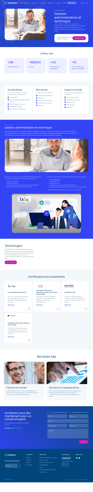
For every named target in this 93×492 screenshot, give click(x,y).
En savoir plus (11, 262)
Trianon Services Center (67, 471)
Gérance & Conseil (43, 469)
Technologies (42, 2)
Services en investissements (46, 472)
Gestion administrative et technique (48, 467)
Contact (64, 2)
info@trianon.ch (65, 475)
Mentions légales (69, 489)
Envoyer (83, 451)
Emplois (28, 472)
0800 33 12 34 (16, 438)
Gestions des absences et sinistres (47, 479)
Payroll (41, 477)
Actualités (57, 2)
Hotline (82, 2)
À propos (28, 467)
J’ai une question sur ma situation (58, 422)
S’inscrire (8, 475)
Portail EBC (71, 2)
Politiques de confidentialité (82, 489)
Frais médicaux (43, 481)
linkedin (77, 468)
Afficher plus (11, 314)
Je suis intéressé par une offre (79, 422)
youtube (79, 468)
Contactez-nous (79, 38)
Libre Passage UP (43, 474)
